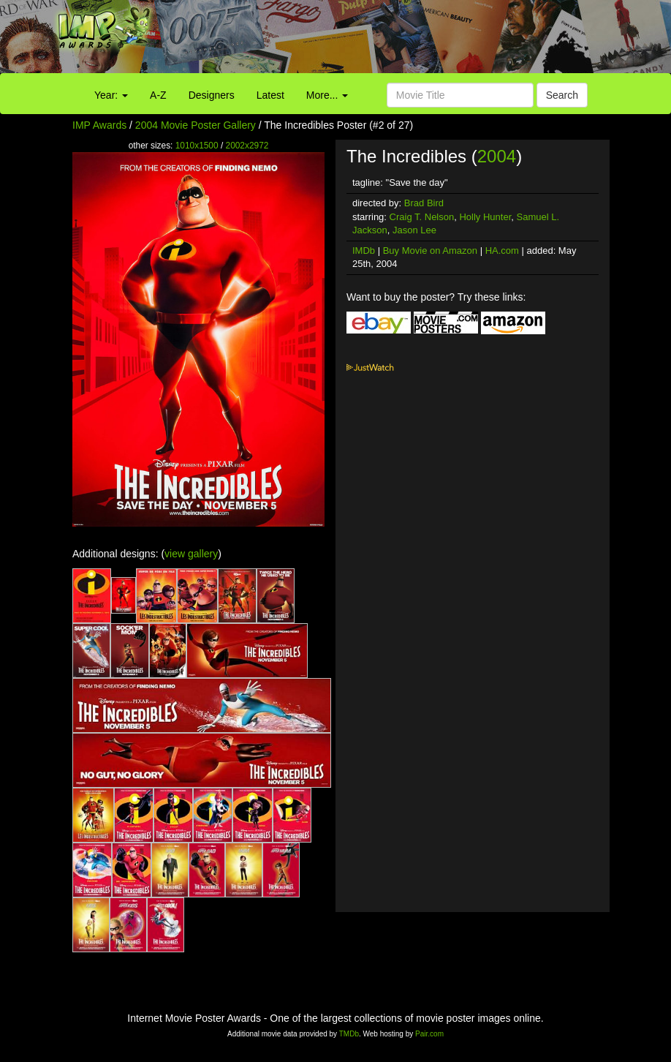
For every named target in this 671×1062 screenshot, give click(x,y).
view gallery (191, 554)
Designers (212, 95)
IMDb (363, 250)
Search (562, 95)
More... (327, 95)
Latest (270, 95)
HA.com (502, 250)
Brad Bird (424, 202)
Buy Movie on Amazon (430, 250)
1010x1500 (197, 145)
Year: (111, 95)
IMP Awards (99, 125)
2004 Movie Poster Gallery (195, 125)
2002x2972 (247, 145)
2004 (496, 156)
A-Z (158, 95)
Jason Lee (414, 230)
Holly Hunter (485, 216)
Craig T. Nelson (422, 216)
